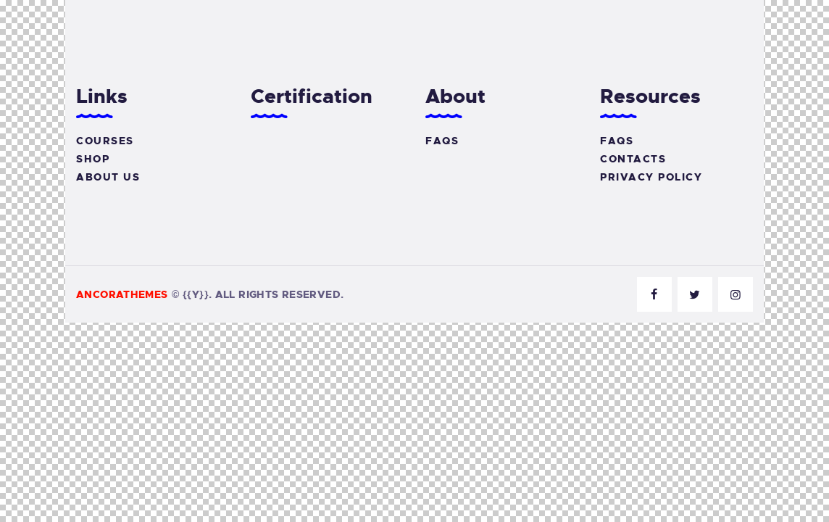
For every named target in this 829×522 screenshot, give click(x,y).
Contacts (633, 158)
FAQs (442, 140)
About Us (108, 176)
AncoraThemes (122, 294)
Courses (105, 140)
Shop (92, 158)
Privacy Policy (651, 176)
